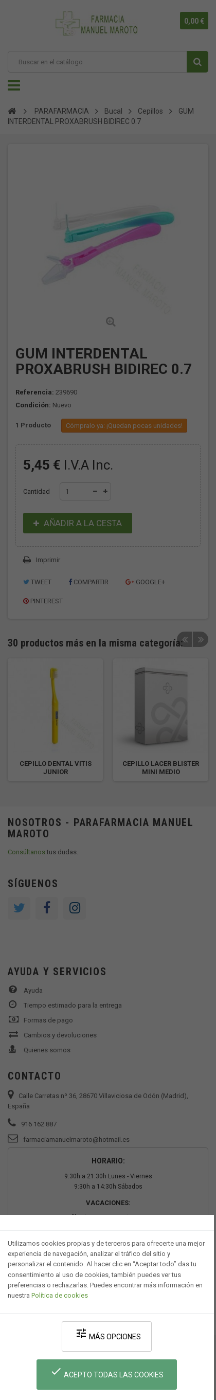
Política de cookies (59, 1295)
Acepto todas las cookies (107, 1372)
